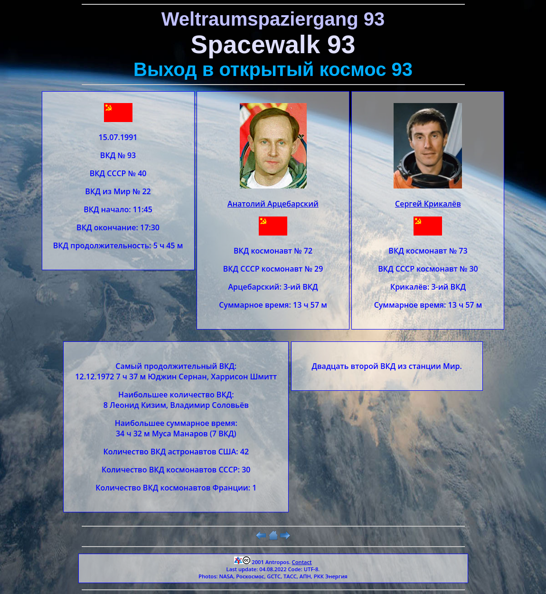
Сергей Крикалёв (428, 203)
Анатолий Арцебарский (273, 203)
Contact (302, 562)
